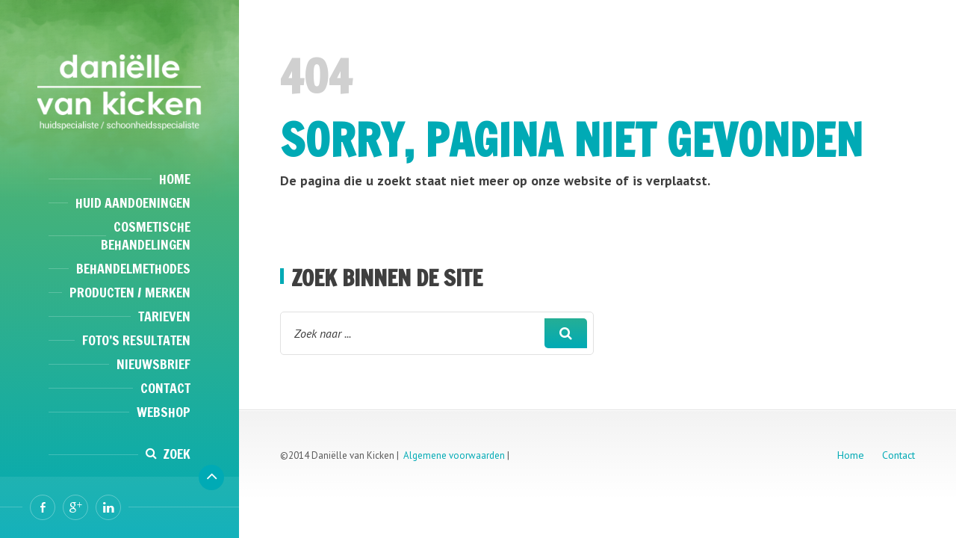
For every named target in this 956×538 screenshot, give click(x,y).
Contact (165, 388)
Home (174, 178)
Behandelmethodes (133, 268)
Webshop (163, 411)
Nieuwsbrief (153, 364)
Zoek (176, 454)
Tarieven (164, 316)
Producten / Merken (129, 292)
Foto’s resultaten (136, 340)
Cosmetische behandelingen (145, 235)
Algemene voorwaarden (454, 455)
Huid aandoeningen (132, 202)
